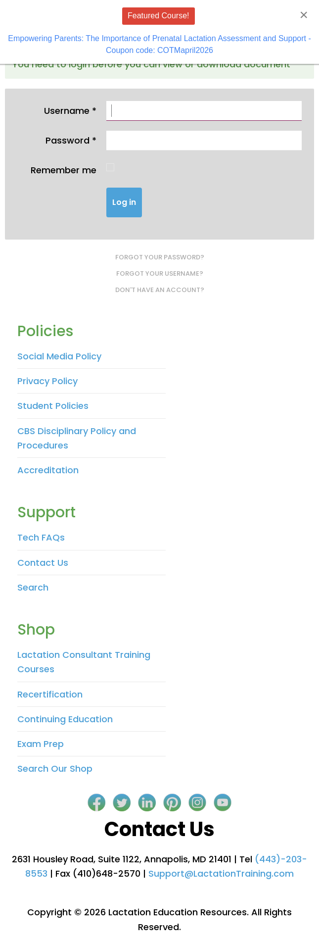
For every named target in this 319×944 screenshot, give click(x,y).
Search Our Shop (54, 768)
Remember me (63, 170)
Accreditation (48, 470)
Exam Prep (40, 744)
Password (71, 140)
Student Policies (53, 405)
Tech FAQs (41, 537)
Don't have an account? (159, 290)
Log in (124, 202)
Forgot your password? (159, 257)
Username (70, 110)
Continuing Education (65, 719)
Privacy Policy (47, 381)
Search (32, 587)
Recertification (50, 694)
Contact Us (42, 562)
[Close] (303, 15)
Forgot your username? (159, 273)
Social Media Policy (59, 356)
